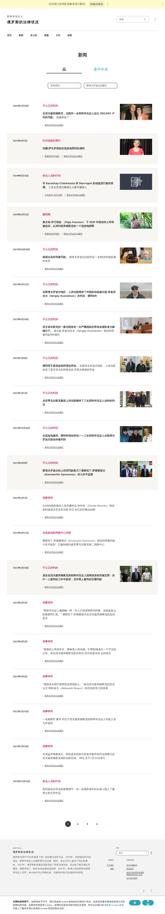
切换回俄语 (96, 4)
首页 (9, 35)
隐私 (112, 869)
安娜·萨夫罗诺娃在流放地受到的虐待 (64, 148)
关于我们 (110, 865)
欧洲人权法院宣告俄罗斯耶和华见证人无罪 (135, 873)
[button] (107, 824)
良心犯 (33, 35)
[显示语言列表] (108, 4)
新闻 (21, 35)
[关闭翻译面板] (162, 4)
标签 (69, 35)
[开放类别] (151, 853)
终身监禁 (130, 869)
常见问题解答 (131, 865)
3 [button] (87, 824)
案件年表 (101, 69)
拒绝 (148, 902)
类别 (120, 853)
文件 (58, 35)
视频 (46, 35)
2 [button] (77, 824)
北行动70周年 (132, 878)
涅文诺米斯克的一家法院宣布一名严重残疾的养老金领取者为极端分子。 (79, 330)
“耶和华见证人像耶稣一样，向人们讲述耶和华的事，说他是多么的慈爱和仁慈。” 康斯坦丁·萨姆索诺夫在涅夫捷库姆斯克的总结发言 (79, 614)
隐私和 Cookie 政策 (114, 905)
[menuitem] (9, 35)
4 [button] (97, 824)
